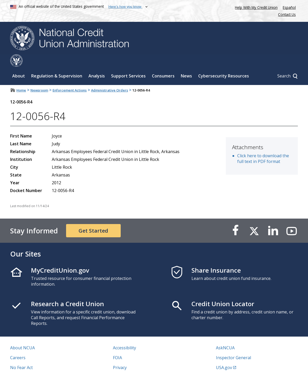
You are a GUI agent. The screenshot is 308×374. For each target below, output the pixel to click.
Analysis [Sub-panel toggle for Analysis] (96, 63)
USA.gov (224, 355)
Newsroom (39, 77)
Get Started (93, 218)
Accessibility (124, 335)
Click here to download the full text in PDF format (263, 146)
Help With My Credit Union (255, 7)
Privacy (120, 355)
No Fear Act (21, 355)
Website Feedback (130, 365)
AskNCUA (225, 335)
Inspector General (233, 345)
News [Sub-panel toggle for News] (186, 63)
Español (289, 7)
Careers (17, 345)
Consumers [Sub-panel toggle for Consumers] (163, 63)
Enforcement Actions (70, 77)
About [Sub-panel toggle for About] (18, 63)
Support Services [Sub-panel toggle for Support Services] (128, 63)
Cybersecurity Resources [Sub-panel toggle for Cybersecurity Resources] (223, 63)
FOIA (117, 345)
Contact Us (287, 14)
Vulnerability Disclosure (33, 365)
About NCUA (22, 335)
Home (21, 77)
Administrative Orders (109, 77)
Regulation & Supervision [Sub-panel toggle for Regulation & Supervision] (56, 63)
